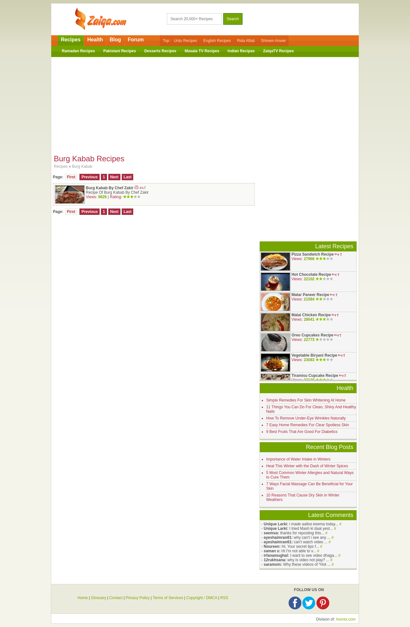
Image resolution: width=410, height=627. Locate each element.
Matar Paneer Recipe (310, 294)
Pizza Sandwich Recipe (312, 254)
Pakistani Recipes (119, 51)
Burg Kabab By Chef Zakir (110, 188)
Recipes (70, 39)
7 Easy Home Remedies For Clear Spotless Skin (307, 425)
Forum (136, 39)
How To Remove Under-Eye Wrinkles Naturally (306, 418)
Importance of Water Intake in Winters (298, 459)
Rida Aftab (246, 40)
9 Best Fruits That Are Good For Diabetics (302, 431)
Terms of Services (168, 598)
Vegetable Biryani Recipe (314, 355)
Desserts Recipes (160, 51)
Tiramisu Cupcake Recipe (314, 375)
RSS (224, 598)
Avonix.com (346, 619)
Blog (115, 39)
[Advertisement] (205, 103)
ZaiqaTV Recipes (278, 51)
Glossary (98, 598)
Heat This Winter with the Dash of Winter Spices (307, 466)
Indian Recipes (241, 51)
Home (83, 598)
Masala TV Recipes (202, 51)
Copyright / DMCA (201, 598)
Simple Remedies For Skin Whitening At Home (306, 400)
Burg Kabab (82, 166)
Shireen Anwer (273, 40)
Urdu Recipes (185, 40)
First (71, 177)
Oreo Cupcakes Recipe (312, 335)
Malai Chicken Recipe (311, 315)
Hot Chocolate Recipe (311, 274)
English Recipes (217, 40)
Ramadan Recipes (78, 51)
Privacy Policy (138, 598)
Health (95, 39)
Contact (115, 598)
